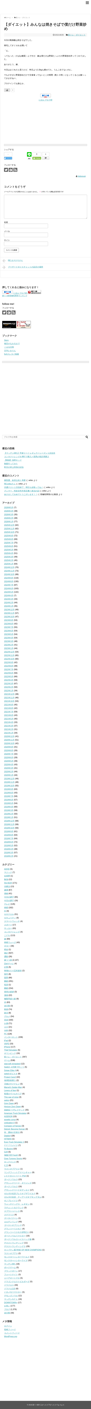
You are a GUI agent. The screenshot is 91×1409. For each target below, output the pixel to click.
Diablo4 (7, 1136)
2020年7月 (9, 754)
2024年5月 (9, 592)
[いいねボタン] (7, 90)
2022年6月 (9, 673)
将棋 (6, 908)
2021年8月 (9, 708)
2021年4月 (9, 722)
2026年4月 (9, 511)
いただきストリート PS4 (15, 1176)
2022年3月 (9, 684)
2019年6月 (9, 800)
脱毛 (6, 974)
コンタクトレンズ (12, 932)
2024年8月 (9, 581)
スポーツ (8, 925)
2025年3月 (9, 557)
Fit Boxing (8, 1149)
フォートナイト (11, 1274)
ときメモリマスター (13, 1292)
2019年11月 (9, 782)
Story (6, 340)
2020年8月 (9, 750)
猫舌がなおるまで (12, 344)
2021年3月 (9, 726)
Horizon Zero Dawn (12, 1107)
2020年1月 (9, 775)
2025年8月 (9, 539)
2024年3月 (9, 599)
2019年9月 (9, 789)
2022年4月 (9, 680)
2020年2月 (9, 772)
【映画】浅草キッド (13, 460)
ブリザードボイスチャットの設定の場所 (22, 267)
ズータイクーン (11, 1218)
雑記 (6, 953)
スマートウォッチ (12, 921)
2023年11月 (9, 613)
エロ (6, 1027)
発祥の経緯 (9, 992)
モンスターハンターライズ (16, 1260)
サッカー (8, 928)
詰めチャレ (9, 964)
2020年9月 (9, 747)
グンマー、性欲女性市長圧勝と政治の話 (21, 491)
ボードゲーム (10, 1267)
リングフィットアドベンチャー (18, 1172)
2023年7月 (9, 627)
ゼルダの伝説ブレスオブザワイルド (19, 1194)
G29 (6, 1152)
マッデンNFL (10, 1264)
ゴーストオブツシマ (13, 1225)
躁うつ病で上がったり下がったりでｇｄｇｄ (41, 4)
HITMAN (8, 1139)
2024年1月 (9, 606)
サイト (7, 240)
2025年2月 (9, 560)
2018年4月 (9, 849)
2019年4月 (9, 807)
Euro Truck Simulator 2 (14, 1142)
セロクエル (9, 914)
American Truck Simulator (15, 1113)
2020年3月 (9, 768)
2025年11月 (9, 529)
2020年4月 (9, 765)
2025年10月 (9, 532)
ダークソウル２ (11, 1186)
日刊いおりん (10, 351)
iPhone (7, 1047)
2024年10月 (9, 574)
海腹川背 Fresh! (11, 1155)
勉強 (6, 879)
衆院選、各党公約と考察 (15, 480)
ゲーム (7, 1060)
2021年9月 (9, 705)
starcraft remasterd (12, 1064)
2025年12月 (9, 525)
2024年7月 (9, 585)
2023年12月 (9, 610)
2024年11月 (9, 571)
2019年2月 (9, 814)
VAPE (6, 1044)
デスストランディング (14, 1243)
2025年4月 (9, 553)
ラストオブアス (11, 1253)
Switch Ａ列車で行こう (14, 1067)
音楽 (6, 1020)
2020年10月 (9, 743)
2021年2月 (9, 729)
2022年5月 (9, 676)
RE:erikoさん (10, 484)
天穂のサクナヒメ (12, 1084)
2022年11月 (9, 655)
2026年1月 (9, 522)
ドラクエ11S (9, 1289)
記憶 (6, 967)
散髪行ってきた (11, 464)
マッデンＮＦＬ (11, 1299)
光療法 (7, 886)
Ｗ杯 (6, 1030)
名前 (6, 222)
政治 (6, 1013)
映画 (6, 1009)
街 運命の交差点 (12, 1132)
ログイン (8, 1326)
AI (5, 911)
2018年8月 (9, 835)
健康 (6, 890)
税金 (6, 949)
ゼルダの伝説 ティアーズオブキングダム (22, 1197)
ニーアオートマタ (12, 1278)
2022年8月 (9, 666)
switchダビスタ (10, 1074)
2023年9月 (9, 620)
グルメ (7, 1016)
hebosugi (82, 176)
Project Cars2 (10, 1077)
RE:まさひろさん (12, 261)
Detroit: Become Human (14, 1129)
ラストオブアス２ (12, 1169)
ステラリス (9, 1215)
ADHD (7, 869)
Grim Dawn (9, 1103)
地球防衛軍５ (10, 1080)
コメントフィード (12, 1333)
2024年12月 (9, 567)
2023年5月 (9, 634)
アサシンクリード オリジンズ (18, 1183)
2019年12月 (9, 779)
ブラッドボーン (11, 1271)
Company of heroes (12, 1126)
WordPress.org (10, 1336)
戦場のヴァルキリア (13, 1094)
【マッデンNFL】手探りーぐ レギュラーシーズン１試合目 (29, 453)
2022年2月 (9, 687)
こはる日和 (9, 347)
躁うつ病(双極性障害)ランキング (14, 296)
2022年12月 (9, 652)
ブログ (7, 1309)
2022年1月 (9, 691)
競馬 (6, 978)
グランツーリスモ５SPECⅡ (16, 1232)
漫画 (6, 995)
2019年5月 (9, 803)
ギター (7, 946)
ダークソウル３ (11, 1179)
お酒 (6, 1023)
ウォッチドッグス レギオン (17, 1204)
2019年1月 (9, 817)
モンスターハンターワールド (17, 1257)
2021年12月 (9, 694)
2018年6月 (9, 842)
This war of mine (11, 1097)
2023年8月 (9, 624)
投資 (6, 985)
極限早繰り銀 (10, 999)
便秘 (6, 893)
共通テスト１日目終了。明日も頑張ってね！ (23, 487)
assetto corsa (10, 1120)
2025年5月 (9, 550)
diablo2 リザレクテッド (14, 1110)
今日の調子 (9, 897)
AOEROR (8, 1116)
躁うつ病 (8, 960)
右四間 (7, 876)
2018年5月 (9, 846)
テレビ (7, 904)
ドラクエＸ (9, 1285)
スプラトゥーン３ (12, 1211)
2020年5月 (9, 761)
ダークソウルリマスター (15, 1236)
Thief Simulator (10, 1050)
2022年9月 (9, 662)
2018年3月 (9, 853)
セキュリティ (10, 918)
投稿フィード (10, 1329)
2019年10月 (9, 786)
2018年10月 (9, 828)
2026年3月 (9, 515)
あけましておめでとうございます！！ (20, 494)
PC (5, 1034)
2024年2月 (9, 603)
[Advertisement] (45, 119)
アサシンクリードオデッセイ (17, 1190)
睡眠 (6, 981)
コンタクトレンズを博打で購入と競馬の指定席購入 (26, 457)
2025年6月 (9, 546)
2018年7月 (9, 838)
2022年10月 (9, 659)
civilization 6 (9, 1123)
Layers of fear (10, 1090)
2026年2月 (9, 518)
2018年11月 (9, 824)
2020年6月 (9, 757)
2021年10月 (9, 701)
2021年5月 (9, 719)
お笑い (7, 1306)
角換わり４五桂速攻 (13, 971)
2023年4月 (9, 638)
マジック (8, 872)
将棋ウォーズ (10, 942)
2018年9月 (9, 831)
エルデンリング (11, 1222)
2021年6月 (9, 715)
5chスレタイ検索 (11, 354)
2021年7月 (9, 712)
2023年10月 (9, 617)
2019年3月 (9, 810)
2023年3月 (9, 641)
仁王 (6, 1165)
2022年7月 (9, 669)
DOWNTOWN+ (10, 1303)
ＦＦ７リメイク (11, 1145)
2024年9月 (9, 578)
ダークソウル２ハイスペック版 (18, 1239)
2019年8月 (9, 793)
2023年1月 (9, 648)
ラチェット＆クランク (14, 1208)
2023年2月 (9, 645)
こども (7, 935)
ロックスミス (10, 1162)
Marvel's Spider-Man (13, 1087)
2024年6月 (9, 588)
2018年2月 (9, 856)
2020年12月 (9, 736)
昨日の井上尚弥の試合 (14, 467)
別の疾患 (8, 883)
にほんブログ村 (45, 100)
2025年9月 (9, 536)
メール (7, 231)
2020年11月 (9, 740)
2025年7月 (9, 543)
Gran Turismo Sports (13, 1159)
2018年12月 (9, 821)
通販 (6, 956)
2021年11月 (9, 698)
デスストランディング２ (15, 1246)
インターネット (11, 1037)
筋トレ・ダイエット (77, 35)
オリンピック (10, 1053)
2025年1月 (9, 564)
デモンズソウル (11, 1296)
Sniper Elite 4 (10, 1070)
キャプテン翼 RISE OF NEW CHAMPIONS (23, 1250)
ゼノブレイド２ (11, 1201)
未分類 (7, 1006)
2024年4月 (9, 595)
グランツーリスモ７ (13, 1229)
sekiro (6, 1100)
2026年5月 (9, 507)
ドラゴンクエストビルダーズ (17, 1282)
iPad (6, 1041)
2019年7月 (9, 796)
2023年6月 (9, 631)
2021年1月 (9, 733)
